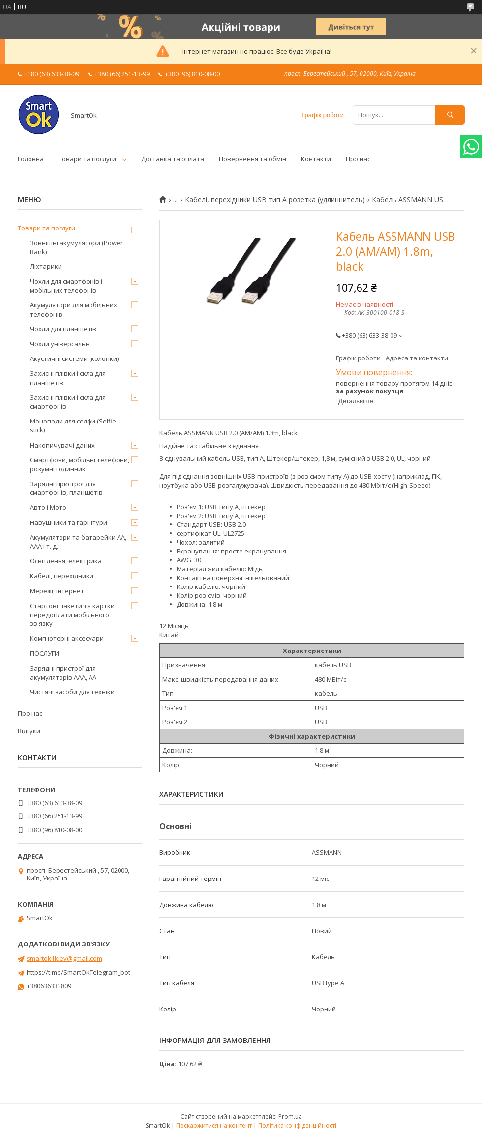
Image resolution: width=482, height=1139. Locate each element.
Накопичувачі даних (62, 445)
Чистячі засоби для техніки (72, 691)
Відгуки (29, 730)
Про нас (358, 158)
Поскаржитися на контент (214, 1125)
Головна (31, 158)
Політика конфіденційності (297, 1125)
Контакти (316, 158)
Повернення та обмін (252, 158)
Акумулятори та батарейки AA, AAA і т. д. (78, 542)
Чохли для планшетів (63, 329)
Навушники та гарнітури (68, 522)
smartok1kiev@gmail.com (64, 958)
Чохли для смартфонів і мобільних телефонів (66, 285)
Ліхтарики (46, 266)
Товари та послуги (87, 158)
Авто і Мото (48, 507)
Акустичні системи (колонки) (74, 358)
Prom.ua (290, 1116)
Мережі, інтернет (57, 590)
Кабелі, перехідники (61, 575)
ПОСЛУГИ (44, 653)
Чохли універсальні (60, 343)
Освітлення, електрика (66, 560)
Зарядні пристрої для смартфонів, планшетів (66, 488)
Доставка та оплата (172, 158)
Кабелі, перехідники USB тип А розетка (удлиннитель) (275, 200)
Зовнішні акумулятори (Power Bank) (76, 247)
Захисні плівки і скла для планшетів (68, 378)
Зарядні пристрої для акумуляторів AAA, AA (63, 673)
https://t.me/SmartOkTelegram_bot (78, 972)
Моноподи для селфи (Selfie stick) (73, 425)
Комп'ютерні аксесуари (67, 638)
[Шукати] (450, 115)
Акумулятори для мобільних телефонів (73, 309)
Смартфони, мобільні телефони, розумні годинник (79, 464)
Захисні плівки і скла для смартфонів (68, 402)
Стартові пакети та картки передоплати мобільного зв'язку (72, 614)
